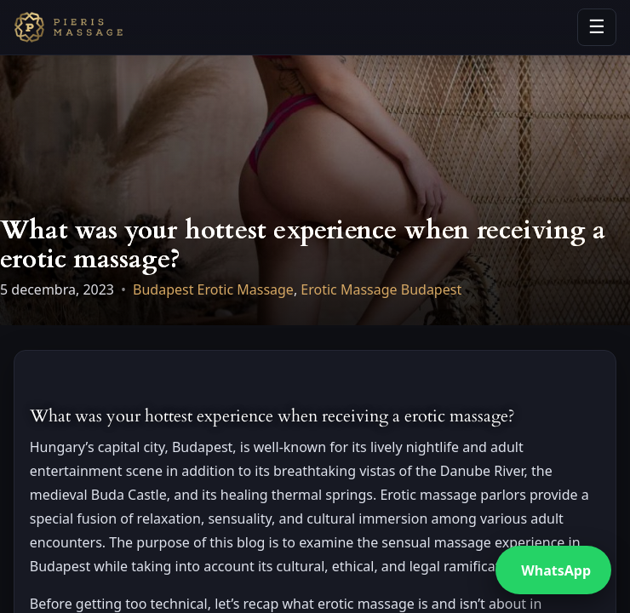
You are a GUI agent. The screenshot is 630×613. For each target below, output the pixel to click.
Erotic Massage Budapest (381, 289)
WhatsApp (556, 570)
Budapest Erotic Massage (213, 289)
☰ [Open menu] (596, 26)
